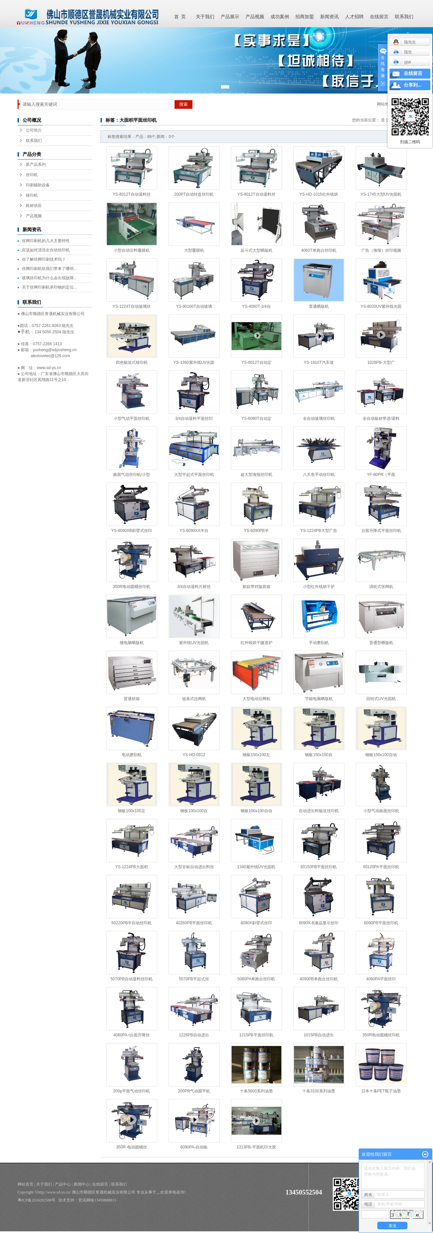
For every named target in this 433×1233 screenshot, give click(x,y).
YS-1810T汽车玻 (318, 362)
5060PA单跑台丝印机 (256, 979)
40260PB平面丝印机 (194, 923)
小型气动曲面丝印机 (381, 811)
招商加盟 (304, 16)
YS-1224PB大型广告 (318, 530)
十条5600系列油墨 (256, 1091)
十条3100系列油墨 (318, 1091)
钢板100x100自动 (256, 811)
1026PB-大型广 (381, 362)
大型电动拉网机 (256, 698)
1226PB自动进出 (194, 1035)
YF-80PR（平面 (381, 474)
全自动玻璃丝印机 (319, 418)
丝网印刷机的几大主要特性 (46, 240)
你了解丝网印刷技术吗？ (44, 259)
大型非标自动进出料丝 (194, 867)
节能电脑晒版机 (319, 698)
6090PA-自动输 (194, 1147)
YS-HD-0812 (193, 754)
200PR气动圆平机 (194, 1091)
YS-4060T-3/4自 (256, 306)
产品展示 (230, 16)
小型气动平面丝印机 (132, 418)
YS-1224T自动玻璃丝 (131, 306)
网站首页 (26, 1184)
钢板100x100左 (131, 811)
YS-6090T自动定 (256, 418)
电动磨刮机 (132, 754)
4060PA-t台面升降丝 (131, 1035)
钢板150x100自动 (381, 754)
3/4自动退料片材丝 (194, 586)
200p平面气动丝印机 (131, 1091)
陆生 (402, 52)
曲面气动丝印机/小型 (131, 474)
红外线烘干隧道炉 (256, 642)
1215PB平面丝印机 (256, 1035)
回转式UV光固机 (381, 698)
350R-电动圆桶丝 (131, 1147)
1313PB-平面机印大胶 (256, 1147)
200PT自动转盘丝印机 (194, 194)
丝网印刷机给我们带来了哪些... (49, 268)
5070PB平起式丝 (194, 979)
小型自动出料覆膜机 (132, 250)
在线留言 (379, 16)
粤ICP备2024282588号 (37, 1200)
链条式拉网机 (194, 698)
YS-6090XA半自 (194, 530)
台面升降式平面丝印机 (381, 530)
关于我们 (205, 16)
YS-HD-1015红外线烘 (318, 194)
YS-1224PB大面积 (131, 867)
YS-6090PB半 (256, 530)
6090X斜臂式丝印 (256, 923)
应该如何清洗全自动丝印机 (46, 250)
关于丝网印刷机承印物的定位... (49, 287)
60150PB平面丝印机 (319, 867)
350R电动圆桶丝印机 (131, 586)
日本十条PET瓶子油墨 (381, 1091)
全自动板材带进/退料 (381, 418)
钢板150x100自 (318, 754)
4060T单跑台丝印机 (318, 250)
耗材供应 (34, 205)
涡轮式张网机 (381, 586)
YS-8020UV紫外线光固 (381, 306)
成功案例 (279, 16)
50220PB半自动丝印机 (131, 923)
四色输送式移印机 (132, 362)
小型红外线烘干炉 (319, 586)
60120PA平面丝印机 (381, 867)
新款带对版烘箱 (256, 586)
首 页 (180, 16)
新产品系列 (36, 164)
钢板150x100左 (256, 754)
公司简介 (34, 130)
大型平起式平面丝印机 (194, 474)
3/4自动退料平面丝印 (194, 418)
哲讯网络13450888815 (97, 1200)
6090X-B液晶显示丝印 (318, 923)
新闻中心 (82, 1184)
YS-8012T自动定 (256, 362)
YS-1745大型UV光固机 (381, 194)
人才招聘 (354, 16)
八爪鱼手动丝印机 (319, 474)
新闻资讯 (329, 16)
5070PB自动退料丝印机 (131, 979)
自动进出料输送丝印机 (319, 811)
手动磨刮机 (319, 642)
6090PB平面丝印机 (381, 923)
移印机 (32, 195)
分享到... (412, 85)
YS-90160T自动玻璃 (194, 306)
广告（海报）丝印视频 (381, 250)
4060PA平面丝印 (381, 979)
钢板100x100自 (193, 811)
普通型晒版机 (381, 642)
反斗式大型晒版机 (256, 250)
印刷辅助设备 (38, 185)
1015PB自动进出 (319, 1035)
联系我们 (404, 16)
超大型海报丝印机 (256, 474)
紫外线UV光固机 (194, 642)
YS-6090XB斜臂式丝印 (131, 530)
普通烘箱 (132, 698)
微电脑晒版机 (132, 642)
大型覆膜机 (194, 250)
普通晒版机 (319, 306)
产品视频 (255, 16)
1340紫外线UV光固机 (256, 867)
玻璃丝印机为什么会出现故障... (49, 278)
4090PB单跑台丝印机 (319, 979)
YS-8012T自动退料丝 (131, 194)
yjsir (402, 62)
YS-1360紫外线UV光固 (194, 362)
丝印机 (32, 174)
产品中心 (63, 1184)
